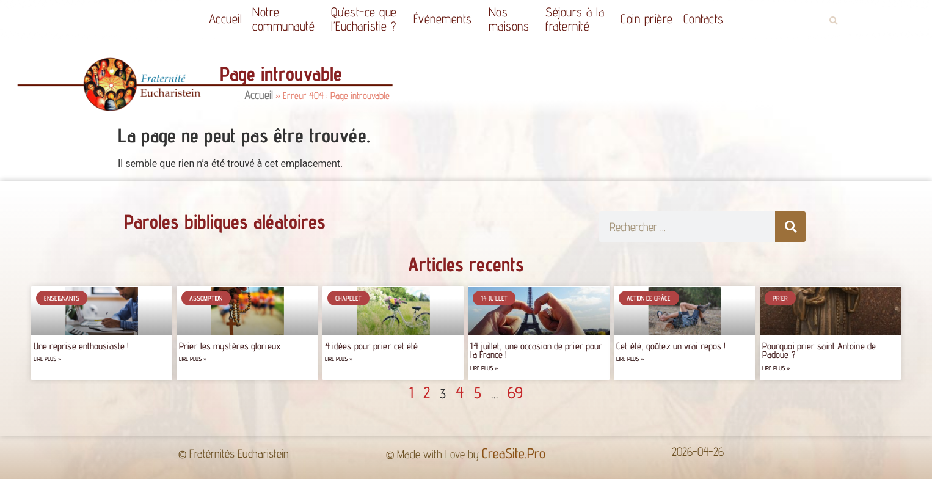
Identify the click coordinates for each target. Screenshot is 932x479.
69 (515, 392)
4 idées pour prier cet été (371, 346)
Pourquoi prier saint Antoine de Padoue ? (819, 350)
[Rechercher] (790, 226)
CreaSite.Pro (513, 453)
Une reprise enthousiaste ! (81, 346)
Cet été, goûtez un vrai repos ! (671, 346)
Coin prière (647, 18)
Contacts (703, 18)
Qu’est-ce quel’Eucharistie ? (367, 19)
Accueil (225, 18)
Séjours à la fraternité (577, 19)
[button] (833, 21)
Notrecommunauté (286, 19)
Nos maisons (512, 19)
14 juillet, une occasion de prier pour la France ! (536, 350)
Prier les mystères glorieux (229, 346)
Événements (445, 18)
